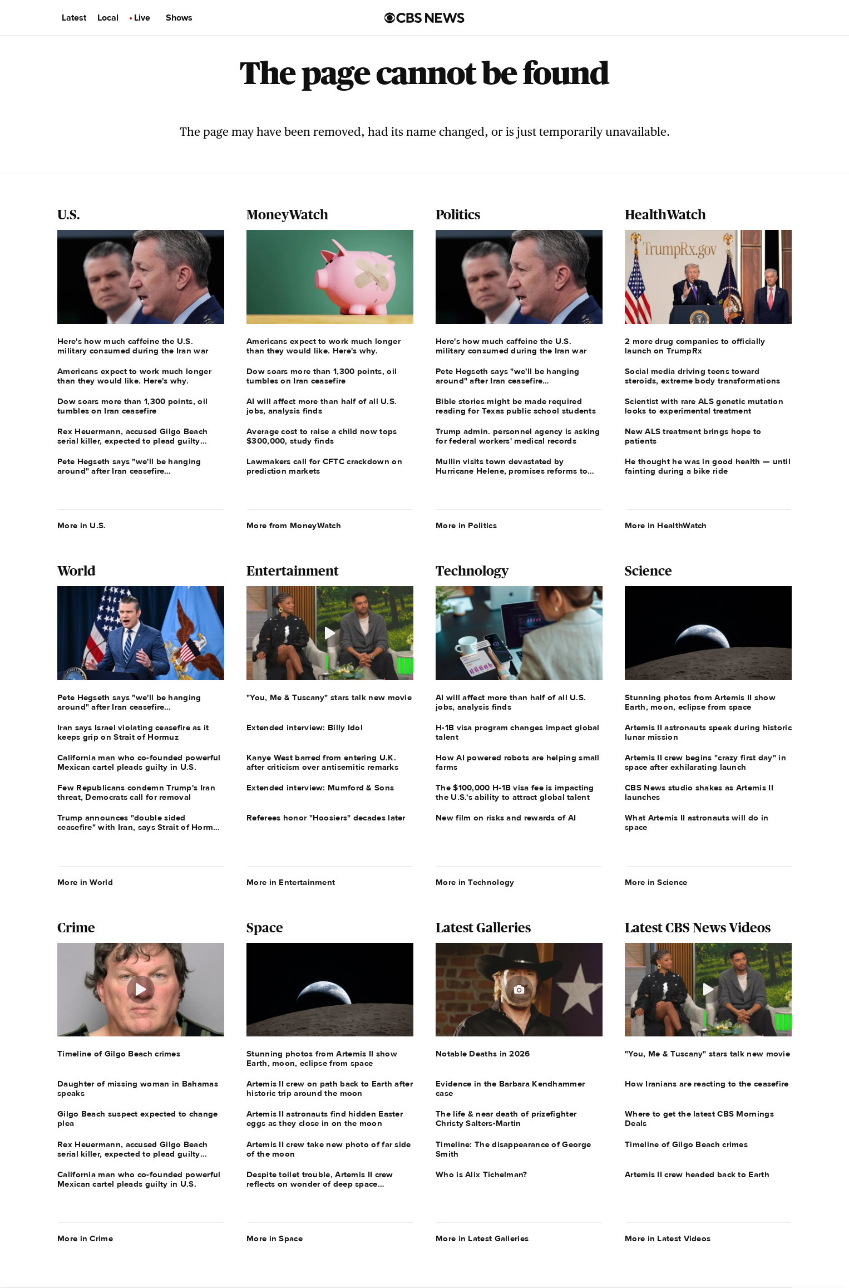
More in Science (656, 882)
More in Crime (85, 1238)
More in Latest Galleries (482, 1238)
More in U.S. (81, 525)
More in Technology (475, 882)
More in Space (274, 1238)
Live (142, 17)
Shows (179, 17)
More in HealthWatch (666, 525)
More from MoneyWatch (293, 525)
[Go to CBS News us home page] (424, 17)
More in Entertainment (290, 882)
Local (108, 17)
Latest (74, 17)
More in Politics (466, 525)
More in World (85, 882)
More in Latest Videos (667, 1238)
